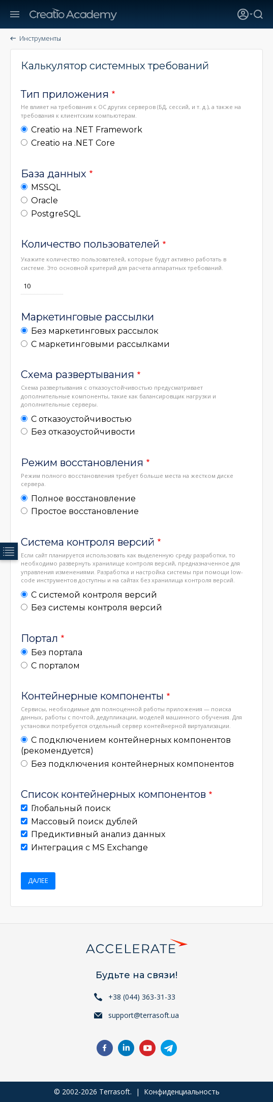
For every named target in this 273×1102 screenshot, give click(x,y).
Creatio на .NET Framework (86, 130)
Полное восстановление (83, 498)
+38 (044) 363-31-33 (141, 997)
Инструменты (40, 38)
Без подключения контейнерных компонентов (132, 764)
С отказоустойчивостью (81, 419)
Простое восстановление (85, 511)
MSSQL (45, 187)
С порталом (55, 665)
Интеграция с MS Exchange (89, 847)
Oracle (44, 200)
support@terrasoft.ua (143, 1015)
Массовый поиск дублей (84, 821)
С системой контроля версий (94, 595)
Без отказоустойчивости (83, 432)
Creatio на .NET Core (73, 143)
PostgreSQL (55, 214)
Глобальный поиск (71, 808)
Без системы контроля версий (96, 607)
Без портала (56, 652)
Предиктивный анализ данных (98, 834)
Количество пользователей (90, 244)
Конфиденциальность (182, 1091)
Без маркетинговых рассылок (95, 331)
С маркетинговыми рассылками (100, 344)
